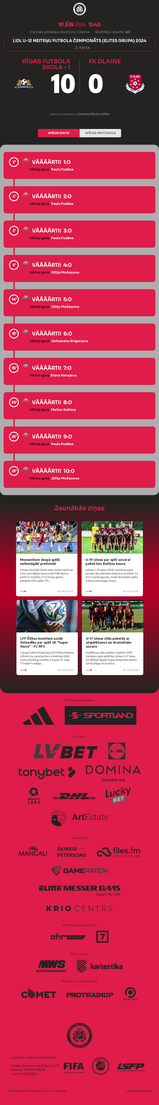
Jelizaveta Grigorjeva (69, 341)
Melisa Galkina (63, 410)
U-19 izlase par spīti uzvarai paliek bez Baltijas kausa (108, 561)
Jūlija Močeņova (65, 272)
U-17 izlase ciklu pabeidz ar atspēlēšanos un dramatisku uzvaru (108, 642)
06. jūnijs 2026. (112, 670)
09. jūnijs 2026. (46, 591)
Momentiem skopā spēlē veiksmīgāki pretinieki (40, 561)
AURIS (148, 1091)
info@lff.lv (30, 1073)
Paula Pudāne (62, 169)
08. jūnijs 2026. (112, 591)
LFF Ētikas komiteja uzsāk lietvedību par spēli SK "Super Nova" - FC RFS (44, 642)
